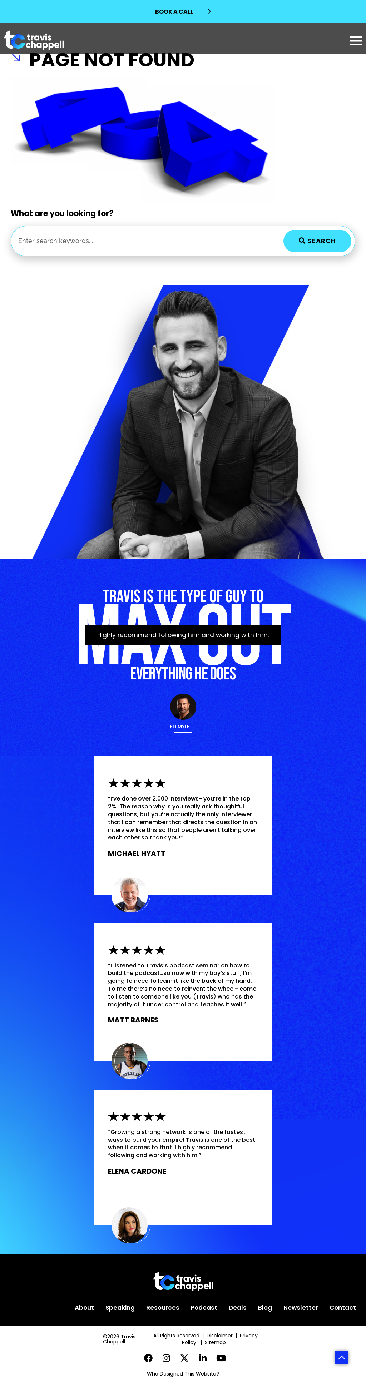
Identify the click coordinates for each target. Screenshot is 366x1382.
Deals (238, 1307)
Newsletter (300, 1307)
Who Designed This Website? (183, 1373)
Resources (162, 1307)
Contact (343, 1307)
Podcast (204, 1307)
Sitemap (216, 1342)
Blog (265, 1307)
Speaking (120, 1307)
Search (317, 240)
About (84, 1307)
